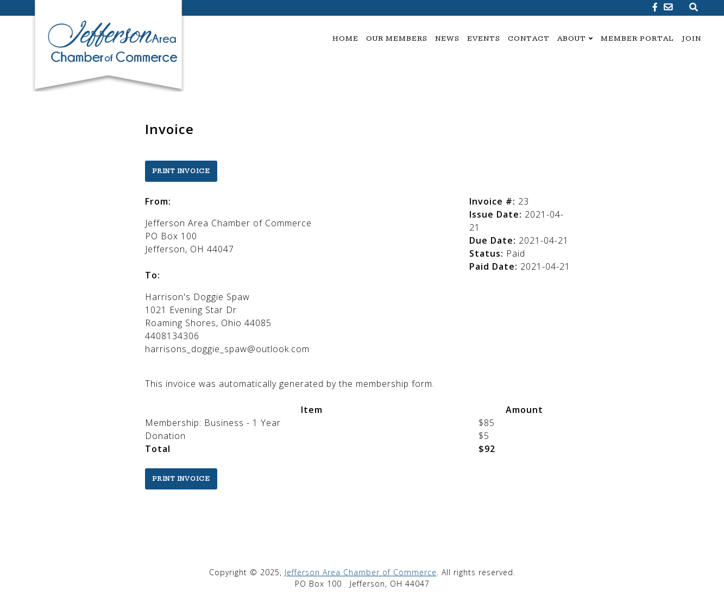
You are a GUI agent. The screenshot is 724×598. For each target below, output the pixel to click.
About (571, 38)
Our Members (396, 38)
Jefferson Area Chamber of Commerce (361, 572)
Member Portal (637, 38)
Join (691, 38)
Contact (529, 38)
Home (345, 38)
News (447, 38)
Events (483, 38)
